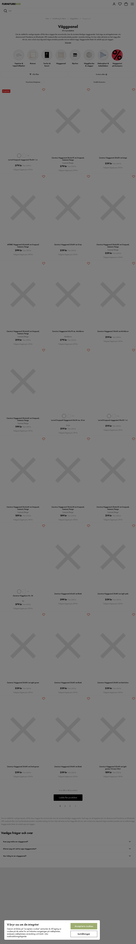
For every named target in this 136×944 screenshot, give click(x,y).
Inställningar (84, 933)
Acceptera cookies (84, 926)
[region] (52, 930)
